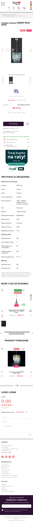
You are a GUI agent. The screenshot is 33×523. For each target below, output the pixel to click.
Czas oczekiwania (6, 473)
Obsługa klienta (6, 462)
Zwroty (3, 488)
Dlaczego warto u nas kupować (9, 475)
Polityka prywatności (6, 486)
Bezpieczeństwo (5, 470)
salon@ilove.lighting (6, 452)
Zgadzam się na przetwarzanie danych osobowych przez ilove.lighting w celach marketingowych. (16, 511)
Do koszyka (13, 124)
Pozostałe (4, 481)
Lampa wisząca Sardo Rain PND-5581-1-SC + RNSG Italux (16, 311)
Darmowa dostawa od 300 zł (9, 477)
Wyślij (30, 434)
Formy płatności (5, 465)
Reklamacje (4, 489)
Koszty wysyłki (5, 466)
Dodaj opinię (21, 100)
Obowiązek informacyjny (7, 491)
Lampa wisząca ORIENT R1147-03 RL (16, 372)
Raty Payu (4, 468)
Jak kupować (4, 472)
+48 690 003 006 (6, 450)
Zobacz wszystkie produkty (16, 96)
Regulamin (4, 484)
